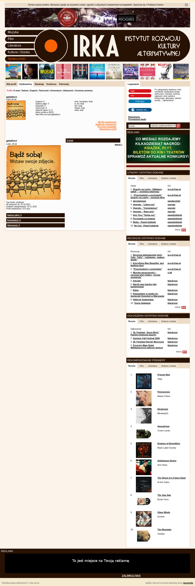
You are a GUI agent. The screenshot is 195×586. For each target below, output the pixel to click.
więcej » (118, 145)
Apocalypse (163, 426)
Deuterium (162, 409)
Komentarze (55, 91)
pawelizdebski (175, 215)
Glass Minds (163, 512)
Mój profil (11, 84)
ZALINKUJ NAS (131, 575)
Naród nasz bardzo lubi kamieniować (143, 285)
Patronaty (64, 84)
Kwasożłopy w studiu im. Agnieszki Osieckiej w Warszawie (147, 295)
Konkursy (52, 84)
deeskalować (139, 201)
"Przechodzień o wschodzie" (147, 269)
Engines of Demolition (168, 443)
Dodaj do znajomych (106, 124)
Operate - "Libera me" (144, 204)
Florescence (163, 392)
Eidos (136, 290)
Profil (9, 91)
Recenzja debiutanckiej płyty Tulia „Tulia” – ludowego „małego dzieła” (147, 257)
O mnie (16, 91)
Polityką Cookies (155, 5)
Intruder (137, 281)
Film (11, 38)
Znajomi (33, 91)
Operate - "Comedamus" (145, 208)
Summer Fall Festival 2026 (146, 338)
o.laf (170, 272)
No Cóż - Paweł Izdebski (146, 225)
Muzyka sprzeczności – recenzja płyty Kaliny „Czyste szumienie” (145, 274)
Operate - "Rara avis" (144, 211)
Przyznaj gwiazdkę (107, 127)
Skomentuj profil (107, 129)
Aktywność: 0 (13, 225)
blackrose (172, 281)
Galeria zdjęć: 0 (14, 215)
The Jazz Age (164, 495)
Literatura (14, 45)
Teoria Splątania (142, 303)
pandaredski (174, 201)
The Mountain (164, 529)
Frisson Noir (163, 374)
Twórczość (44, 91)
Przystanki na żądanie (144, 218)
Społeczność (17, 58)
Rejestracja (134, 117)
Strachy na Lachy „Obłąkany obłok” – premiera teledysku (146, 190)
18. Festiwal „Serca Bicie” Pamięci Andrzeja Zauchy (144, 333)
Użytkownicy (25, 84)
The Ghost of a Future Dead (171, 478)
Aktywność (68, 91)
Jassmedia (188, 583)
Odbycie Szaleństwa (143, 299)
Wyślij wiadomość (107, 122)
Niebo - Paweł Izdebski (144, 222)
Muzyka (13, 32)
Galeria (25, 91)
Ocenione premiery (84, 91)
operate (171, 204)
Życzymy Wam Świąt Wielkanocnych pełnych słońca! (146, 346)
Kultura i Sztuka (19, 52)
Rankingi (39, 84)
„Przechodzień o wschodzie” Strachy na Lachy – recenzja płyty (147, 196)
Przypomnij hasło (137, 119)
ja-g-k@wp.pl (174, 189)
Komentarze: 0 (14, 220)
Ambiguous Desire (166, 460)
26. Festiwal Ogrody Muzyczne (148, 342)
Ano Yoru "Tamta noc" (144, 215)
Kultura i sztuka (168, 178)
